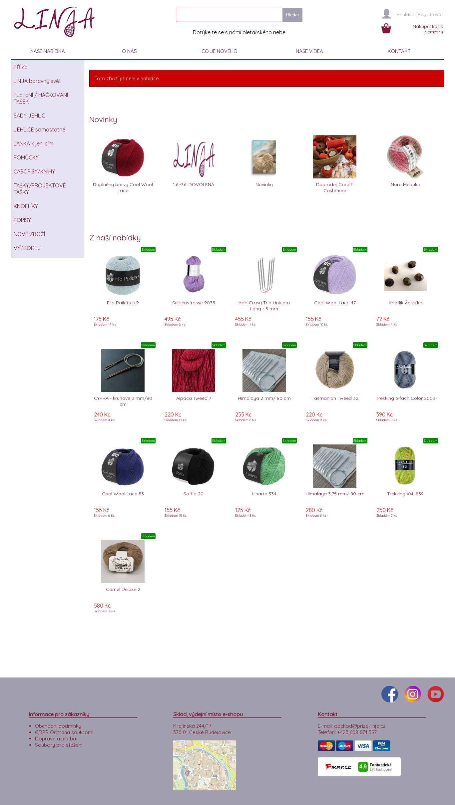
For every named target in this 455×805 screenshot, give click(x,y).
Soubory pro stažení (58, 745)
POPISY (22, 220)
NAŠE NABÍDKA (47, 51)
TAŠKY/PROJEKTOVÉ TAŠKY (40, 188)
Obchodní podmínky (58, 726)
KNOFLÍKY (26, 206)
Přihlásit (405, 14)
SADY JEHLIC (29, 115)
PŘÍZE (21, 67)
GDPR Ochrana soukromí (64, 732)
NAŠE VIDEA (309, 51)
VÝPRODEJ (27, 248)
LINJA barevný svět (37, 81)
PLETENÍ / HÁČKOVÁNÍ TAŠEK (41, 98)
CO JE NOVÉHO (219, 51)
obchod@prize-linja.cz (359, 726)
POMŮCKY (26, 157)
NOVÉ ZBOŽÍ (29, 234)
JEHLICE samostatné (39, 129)
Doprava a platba (55, 738)
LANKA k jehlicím (33, 143)
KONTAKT (399, 51)
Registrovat (430, 14)
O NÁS (129, 51)
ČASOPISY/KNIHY (34, 171)
